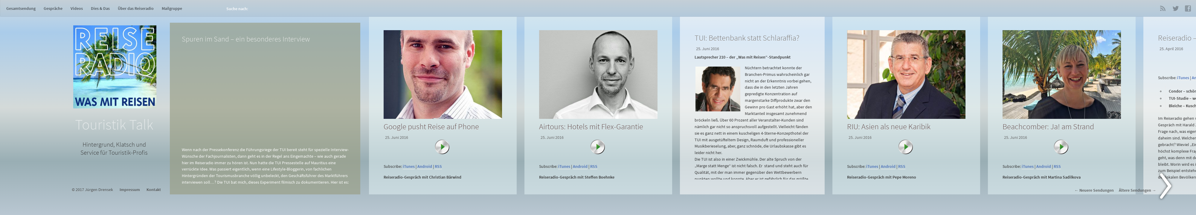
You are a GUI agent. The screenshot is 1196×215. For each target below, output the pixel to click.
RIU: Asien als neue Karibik (888, 126)
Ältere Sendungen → (1137, 190)
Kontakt (154, 189)
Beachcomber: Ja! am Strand (1048, 126)
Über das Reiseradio (136, 8)
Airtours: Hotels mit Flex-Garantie (591, 126)
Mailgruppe (172, 8)
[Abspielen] (445, 149)
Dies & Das (100, 8)
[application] (444, 158)
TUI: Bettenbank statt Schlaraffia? (747, 38)
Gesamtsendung (21, 8)
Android (424, 166)
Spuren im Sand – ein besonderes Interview (246, 39)
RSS (1163, 8)
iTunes (409, 166)
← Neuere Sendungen (1094, 190)
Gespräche (53, 8)
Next (1169, 187)
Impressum (130, 189)
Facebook (1188, 8)
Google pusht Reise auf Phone (431, 126)
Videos (77, 8)
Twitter (1175, 8)
